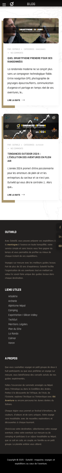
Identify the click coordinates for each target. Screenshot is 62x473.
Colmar (12, 338)
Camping (13, 310)
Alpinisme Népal (16, 306)
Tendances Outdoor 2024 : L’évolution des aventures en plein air (29, 157)
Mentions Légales (18, 324)
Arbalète (13, 296)
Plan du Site (14, 329)
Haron (11, 343)
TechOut (12, 319)
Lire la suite (16, 100)
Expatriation (15, 315)
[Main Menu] (4, 4)
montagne (12, 244)
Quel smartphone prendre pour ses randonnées (29, 60)
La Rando (13, 333)
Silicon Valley (30, 315)
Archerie (12, 301)
